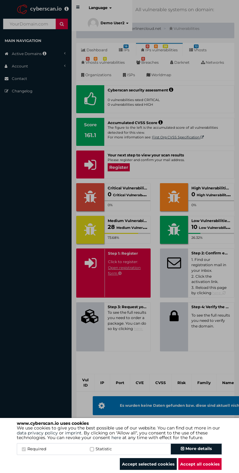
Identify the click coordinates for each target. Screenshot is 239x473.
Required (34, 448)
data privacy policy (37, 433)
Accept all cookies (200, 463)
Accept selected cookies (148, 463)
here (116, 437)
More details (196, 448)
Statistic (101, 448)
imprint (73, 433)
